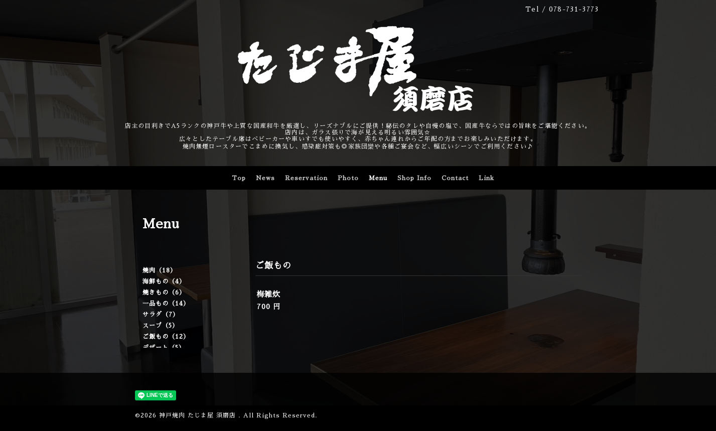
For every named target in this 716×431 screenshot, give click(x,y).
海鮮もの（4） (164, 281)
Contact (455, 178)
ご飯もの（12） (166, 337)
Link (486, 178)
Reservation (306, 178)
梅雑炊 (268, 294)
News (265, 178)
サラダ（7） (160, 315)
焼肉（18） (159, 270)
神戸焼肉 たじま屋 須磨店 (198, 415)
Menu (378, 178)
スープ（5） (160, 326)
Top (239, 178)
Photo (348, 178)
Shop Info (414, 178)
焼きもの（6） (164, 293)
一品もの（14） (166, 304)
